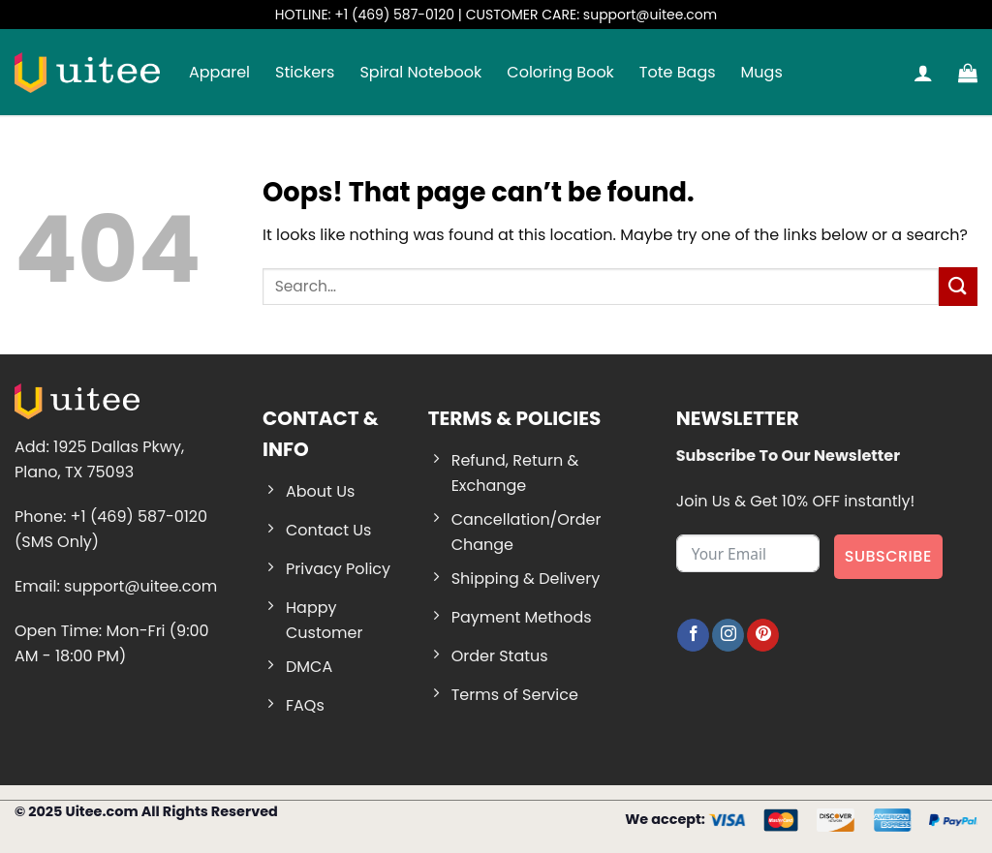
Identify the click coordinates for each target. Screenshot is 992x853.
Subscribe (888, 556)
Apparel (219, 72)
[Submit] (958, 286)
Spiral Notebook (420, 72)
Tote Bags (677, 72)
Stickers (304, 72)
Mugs (762, 72)
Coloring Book (560, 72)
